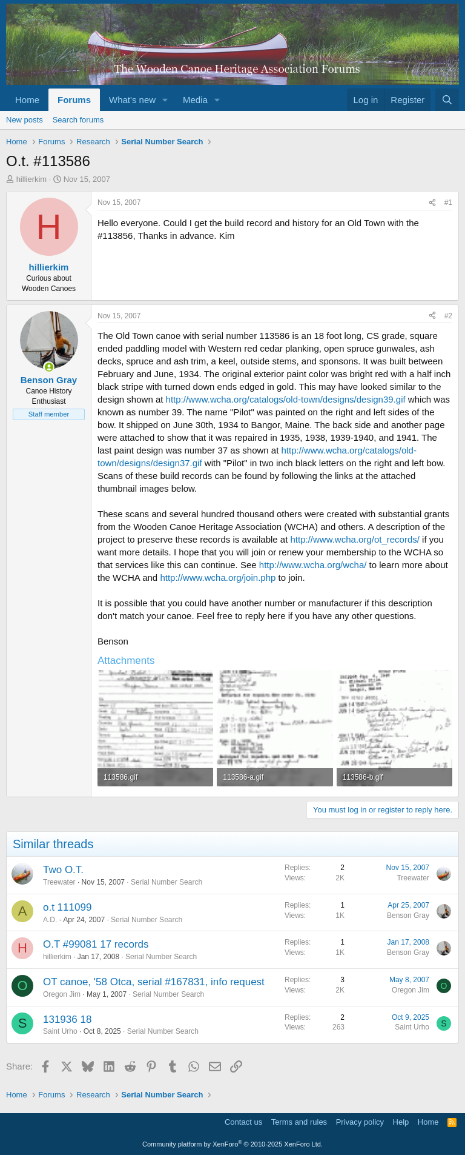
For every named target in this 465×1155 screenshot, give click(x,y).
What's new (132, 100)
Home (27, 100)
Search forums (78, 119)
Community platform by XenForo (232, 1144)
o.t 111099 (67, 907)
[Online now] (48, 367)
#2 (448, 316)
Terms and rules (299, 1122)
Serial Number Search (166, 882)
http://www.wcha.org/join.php (217, 577)
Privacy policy (360, 1122)
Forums (74, 100)
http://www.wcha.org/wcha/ (313, 565)
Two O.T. (63, 869)
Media (195, 100)
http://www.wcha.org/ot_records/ (355, 539)
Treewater (59, 882)
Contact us (243, 1122)
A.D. (50, 920)
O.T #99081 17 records (96, 944)
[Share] (432, 203)
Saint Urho (60, 1031)
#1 (448, 202)
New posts (24, 119)
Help (401, 1122)
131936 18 (67, 1019)
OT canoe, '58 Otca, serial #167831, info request (154, 982)
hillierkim (31, 179)
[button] (165, 100)
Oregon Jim (62, 994)
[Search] (447, 100)
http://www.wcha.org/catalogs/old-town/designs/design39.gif (286, 399)
